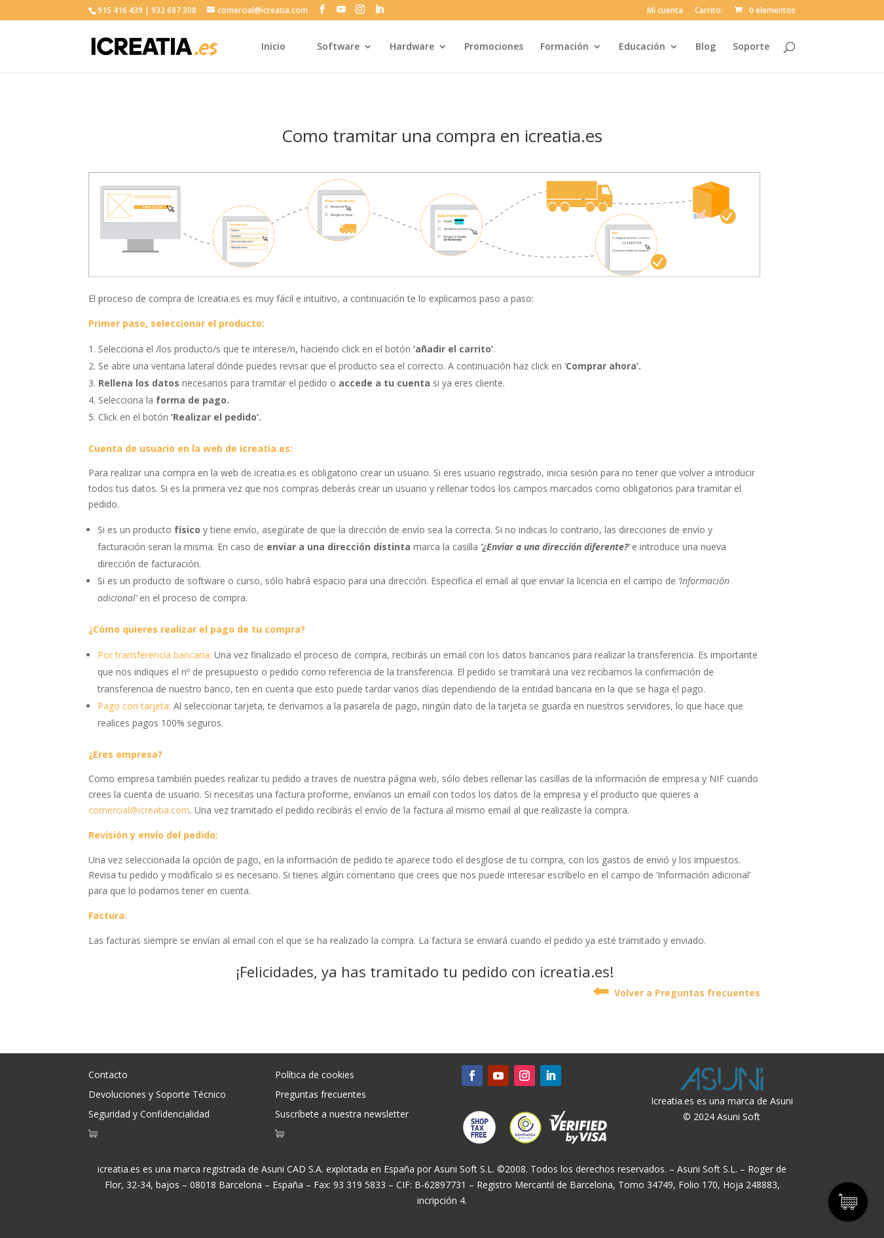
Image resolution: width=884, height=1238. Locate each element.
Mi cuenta (665, 11)
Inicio (273, 47)
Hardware (412, 47)
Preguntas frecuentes (320, 1095)
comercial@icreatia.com (139, 810)
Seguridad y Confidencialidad (149, 1115)
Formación (564, 47)
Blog (705, 47)
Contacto (108, 1075)
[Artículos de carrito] (96, 1136)
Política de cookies (314, 1075)
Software (338, 47)
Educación (642, 47)
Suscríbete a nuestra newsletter (342, 1115)
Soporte (751, 47)
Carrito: (709, 11)
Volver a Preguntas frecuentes (676, 992)
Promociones (493, 47)
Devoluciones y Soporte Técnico (157, 1095)
